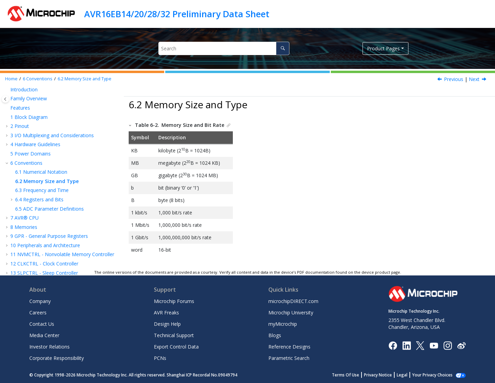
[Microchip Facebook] (392, 345)
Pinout (19, 126)
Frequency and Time (42, 190)
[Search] (282, 48)
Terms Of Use (353, 375)
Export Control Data (176, 346)
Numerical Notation (41, 172)
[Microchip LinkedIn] (406, 345)
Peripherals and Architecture (45, 245)
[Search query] (223, 48)
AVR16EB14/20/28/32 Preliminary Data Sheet (176, 14)
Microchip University (290, 312)
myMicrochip (282, 324)
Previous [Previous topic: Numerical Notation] (453, 79)
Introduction (24, 89)
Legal (409, 375)
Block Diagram (29, 117)
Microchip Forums (174, 301)
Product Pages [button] (383, 48)
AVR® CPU (24, 217)
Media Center (44, 335)
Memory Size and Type (84, 79)
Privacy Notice (385, 375)
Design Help (167, 324)
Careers (38, 312)
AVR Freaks (166, 312)
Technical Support (174, 335)
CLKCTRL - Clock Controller (44, 263)
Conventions (37, 79)
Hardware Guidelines (35, 144)
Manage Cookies (436, 375)
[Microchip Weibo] (461, 345)
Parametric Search (288, 358)
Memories (23, 227)
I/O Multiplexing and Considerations (52, 135)
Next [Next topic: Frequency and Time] (474, 79)
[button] (7, 89)
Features (20, 107)
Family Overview (28, 98)
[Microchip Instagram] (447, 345)
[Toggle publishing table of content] (5, 99)
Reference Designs (289, 346)
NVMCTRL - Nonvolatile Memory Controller (62, 254)
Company (40, 301)
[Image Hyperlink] (433, 345)
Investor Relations (49, 346)
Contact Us (41, 324)
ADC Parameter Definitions (49, 208)
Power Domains (30, 153)
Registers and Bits (39, 199)
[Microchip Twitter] (420, 345)
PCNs (160, 358)
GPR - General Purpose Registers (49, 236)
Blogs (274, 335)
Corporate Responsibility (56, 358)
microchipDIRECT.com (293, 301)
